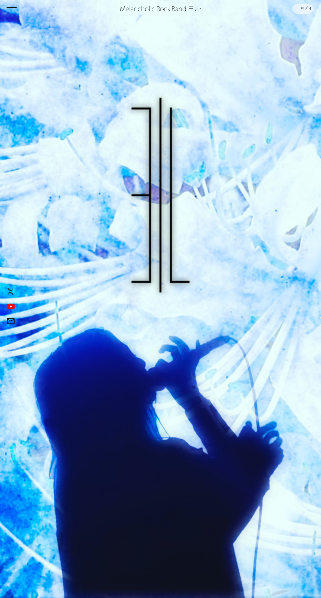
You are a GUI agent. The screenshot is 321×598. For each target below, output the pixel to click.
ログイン (302, 9)
